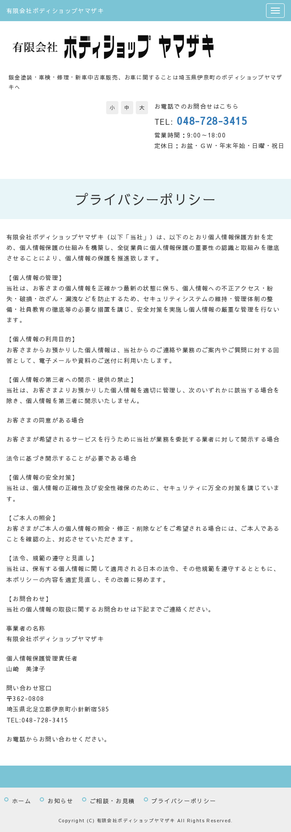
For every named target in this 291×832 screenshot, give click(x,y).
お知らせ (60, 801)
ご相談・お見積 (112, 801)
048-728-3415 (212, 120)
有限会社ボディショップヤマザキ (55, 10)
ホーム (21, 801)
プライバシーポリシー (184, 801)
